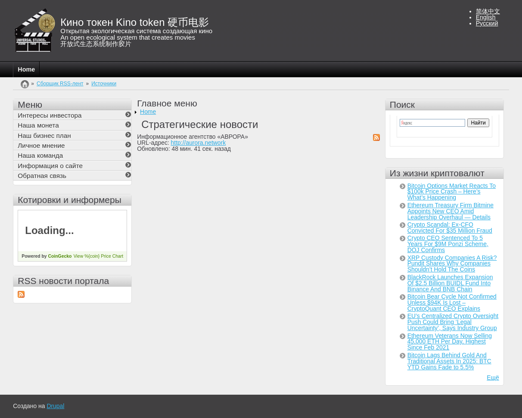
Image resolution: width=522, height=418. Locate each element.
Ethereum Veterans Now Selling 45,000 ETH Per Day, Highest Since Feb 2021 (449, 341)
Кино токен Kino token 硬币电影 (134, 22)
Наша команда (40, 155)
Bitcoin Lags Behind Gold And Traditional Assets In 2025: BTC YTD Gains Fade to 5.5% (449, 361)
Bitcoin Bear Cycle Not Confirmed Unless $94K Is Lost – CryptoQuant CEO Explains (452, 302)
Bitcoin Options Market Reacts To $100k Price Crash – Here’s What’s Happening (451, 191)
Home (26, 69)
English (486, 17)
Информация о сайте (50, 165)
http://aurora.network (198, 142)
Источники (103, 84)
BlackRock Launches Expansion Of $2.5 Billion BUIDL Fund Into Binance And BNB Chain (450, 283)
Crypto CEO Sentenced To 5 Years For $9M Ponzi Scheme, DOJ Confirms (447, 243)
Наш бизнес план (44, 135)
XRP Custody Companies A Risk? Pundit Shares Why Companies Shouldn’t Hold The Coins (452, 263)
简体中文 (488, 11)
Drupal (55, 405)
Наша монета (38, 125)
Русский (487, 23)
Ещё (493, 377)
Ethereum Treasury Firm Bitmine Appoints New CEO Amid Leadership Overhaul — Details (450, 211)
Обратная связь (42, 175)
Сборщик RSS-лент (60, 84)
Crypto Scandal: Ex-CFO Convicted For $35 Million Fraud (449, 227)
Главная (25, 88)
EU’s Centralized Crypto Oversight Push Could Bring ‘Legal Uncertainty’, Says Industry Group (453, 321)
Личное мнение (41, 145)
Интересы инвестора (49, 115)
